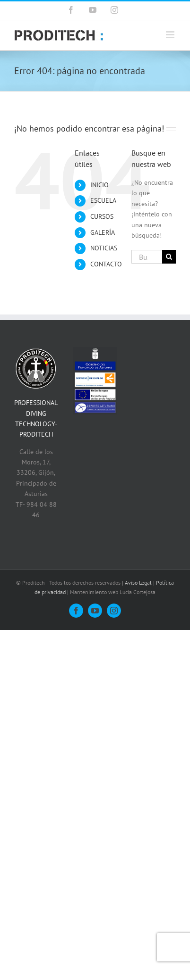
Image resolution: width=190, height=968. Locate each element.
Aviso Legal (138, 582)
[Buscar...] (146, 257)
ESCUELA (103, 200)
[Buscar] (169, 257)
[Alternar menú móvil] (171, 35)
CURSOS (101, 216)
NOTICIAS (103, 248)
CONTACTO (106, 264)
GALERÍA (102, 232)
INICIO (99, 185)
